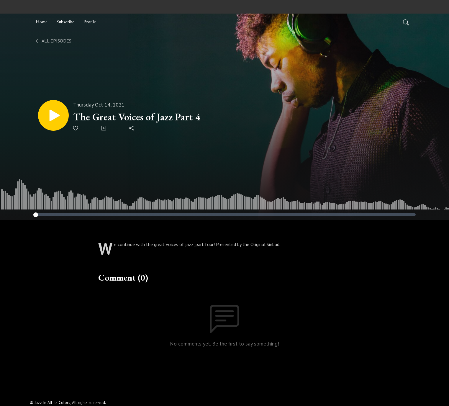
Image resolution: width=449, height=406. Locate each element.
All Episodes (53, 41)
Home (41, 22)
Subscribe (65, 22)
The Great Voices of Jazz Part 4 (136, 117)
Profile (89, 22)
